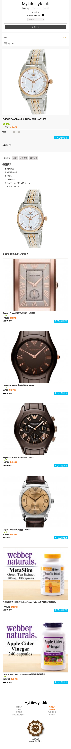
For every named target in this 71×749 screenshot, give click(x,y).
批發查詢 (52, 707)
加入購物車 (62, 137)
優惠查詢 (23, 158)
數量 (4, 132)
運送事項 (19, 712)
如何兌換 (33, 158)
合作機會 (52, 709)
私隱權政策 (52, 712)
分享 (10, 145)
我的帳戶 (30, 15)
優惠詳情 (6, 158)
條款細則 (52, 715)
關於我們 (19, 707)
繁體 (64, 37)
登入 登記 (35, 12)
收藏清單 (37, 15)
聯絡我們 (19, 709)
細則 (15, 158)
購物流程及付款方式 (19, 715)
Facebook (43, 15)
